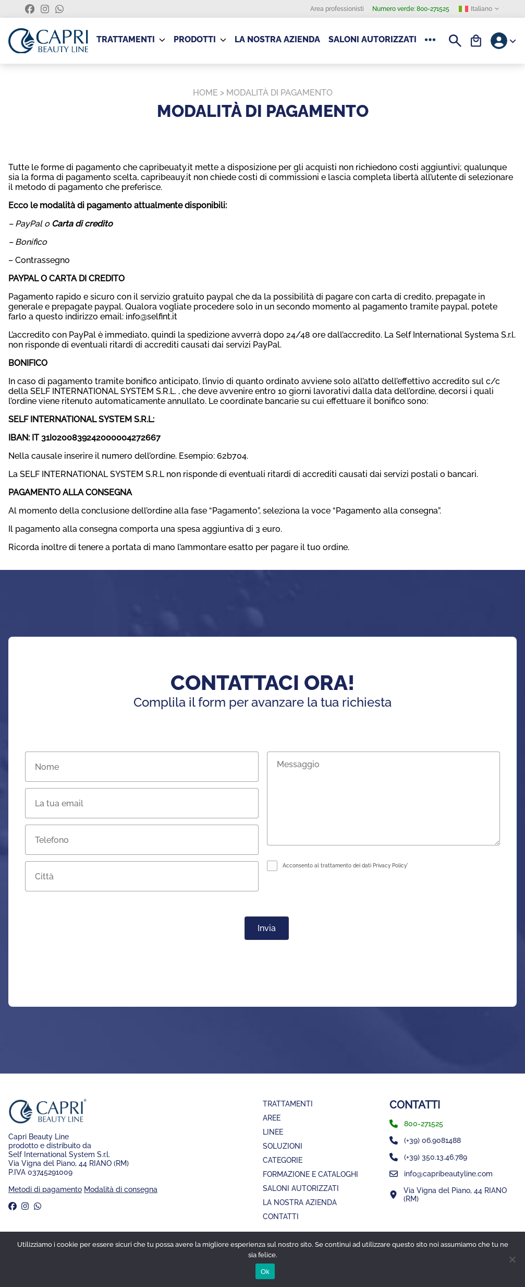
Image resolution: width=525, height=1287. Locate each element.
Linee (273, 1131)
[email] (453, 1174)
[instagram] (45, 9)
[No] (512, 1259)
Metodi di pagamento (45, 1189)
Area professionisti (337, 9)
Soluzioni (282, 1145)
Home (205, 93)
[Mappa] (453, 1194)
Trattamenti (288, 1103)
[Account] (504, 40)
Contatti (281, 1216)
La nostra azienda (277, 39)
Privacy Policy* (390, 865)
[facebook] (29, 9)
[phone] (453, 1123)
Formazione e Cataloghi (310, 1174)
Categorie (282, 1159)
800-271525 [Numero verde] (410, 9)
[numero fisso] (453, 1140)
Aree (271, 1117)
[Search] (455, 41)
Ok (265, 1272)
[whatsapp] (59, 9)
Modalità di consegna (120, 1189)
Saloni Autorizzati (372, 39)
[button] (432, 40)
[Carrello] (476, 41)
